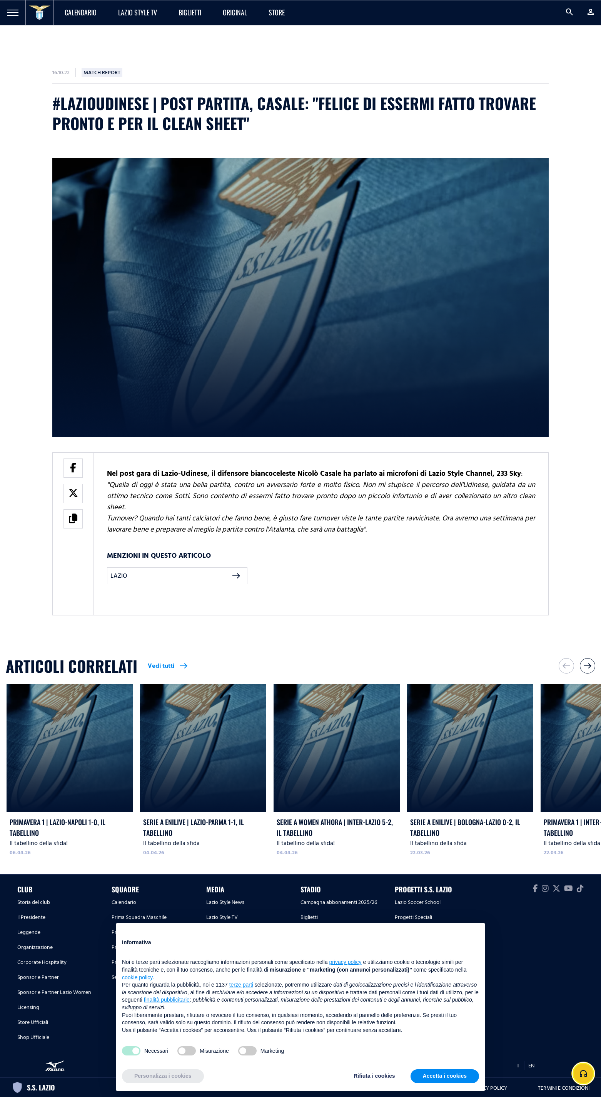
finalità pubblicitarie (167, 1000)
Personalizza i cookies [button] (163, 1076)
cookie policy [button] (137, 977)
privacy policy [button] (345, 962)
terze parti (241, 985)
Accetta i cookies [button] (445, 1076)
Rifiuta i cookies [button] (374, 1076)
